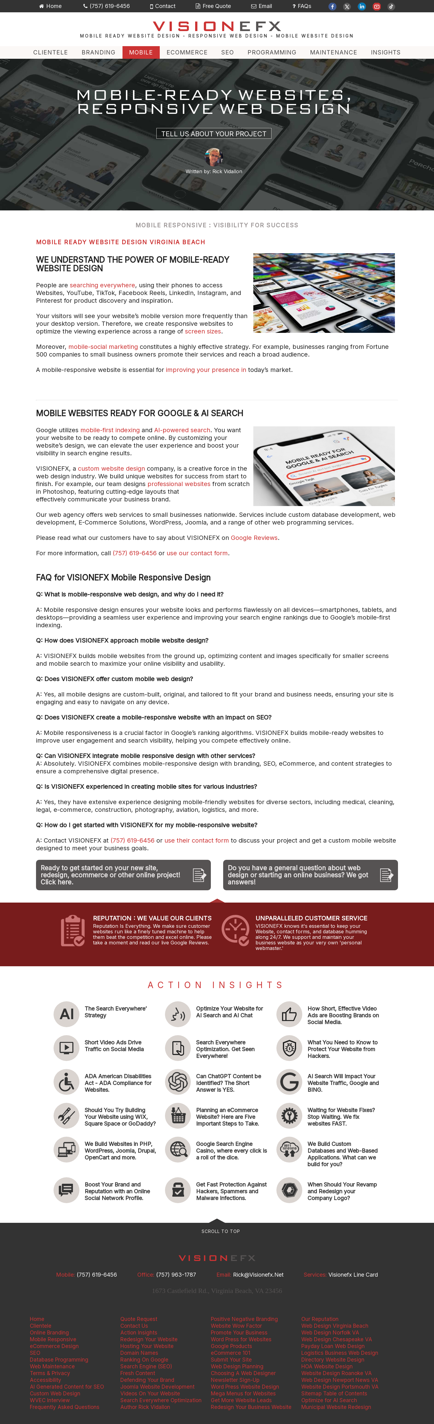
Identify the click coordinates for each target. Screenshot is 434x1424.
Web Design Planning (237, 1366)
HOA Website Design (327, 1366)
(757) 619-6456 (106, 6)
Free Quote (213, 6)
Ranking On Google (144, 1360)
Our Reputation (320, 1319)
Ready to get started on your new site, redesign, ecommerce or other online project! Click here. (110, 875)
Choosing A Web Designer (243, 1373)
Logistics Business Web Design (339, 1353)
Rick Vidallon (227, 171)
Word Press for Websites (241, 1339)
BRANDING (98, 52)
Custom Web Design (55, 1393)
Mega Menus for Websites (243, 1393)
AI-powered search (182, 430)
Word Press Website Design (245, 1387)
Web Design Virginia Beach (334, 1326)
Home (50, 6)
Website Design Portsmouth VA (340, 1387)
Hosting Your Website (147, 1346)
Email (261, 6)
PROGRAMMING (271, 52)
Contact (162, 6)
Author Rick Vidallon (145, 1407)
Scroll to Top (221, 1231)
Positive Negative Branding (244, 1319)
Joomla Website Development (157, 1387)
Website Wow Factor (236, 1326)
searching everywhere (102, 285)
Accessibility (45, 1380)
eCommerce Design (54, 1346)
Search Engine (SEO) (146, 1366)
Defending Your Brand (147, 1380)
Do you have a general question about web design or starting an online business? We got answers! (298, 875)
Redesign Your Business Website (251, 1407)
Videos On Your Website (150, 1393)
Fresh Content (137, 1373)
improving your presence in (207, 369)
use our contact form (197, 553)
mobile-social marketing (103, 346)
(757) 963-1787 (176, 1274)
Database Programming (59, 1360)
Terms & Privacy (50, 1373)
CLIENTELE (50, 52)
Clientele (40, 1326)
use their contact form (196, 840)
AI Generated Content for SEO (67, 1387)
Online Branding (49, 1333)
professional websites (179, 484)
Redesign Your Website (149, 1339)
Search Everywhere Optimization (161, 1400)
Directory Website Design (332, 1360)
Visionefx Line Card (353, 1274)
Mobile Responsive (53, 1339)
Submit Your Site (231, 1360)
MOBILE (141, 52)
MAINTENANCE (333, 52)
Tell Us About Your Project (214, 134)
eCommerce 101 (230, 1353)
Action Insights (138, 1333)
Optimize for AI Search (329, 1400)
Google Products (231, 1346)
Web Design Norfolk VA (330, 1333)
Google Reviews (254, 537)
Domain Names (139, 1353)
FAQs (301, 6)
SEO (227, 52)
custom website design (111, 468)
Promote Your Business (239, 1333)
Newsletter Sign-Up (235, 1380)
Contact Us (134, 1326)
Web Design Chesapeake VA (336, 1339)
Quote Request (138, 1319)
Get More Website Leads (241, 1400)
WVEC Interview (50, 1400)
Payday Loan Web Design (333, 1346)
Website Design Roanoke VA (336, 1373)
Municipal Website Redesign (336, 1407)
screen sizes (202, 331)
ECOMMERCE (187, 52)
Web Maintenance (52, 1366)
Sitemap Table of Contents (334, 1393)
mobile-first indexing (110, 430)
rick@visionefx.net (258, 1274)
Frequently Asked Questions (64, 1407)
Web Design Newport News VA (339, 1380)
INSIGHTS (386, 52)
